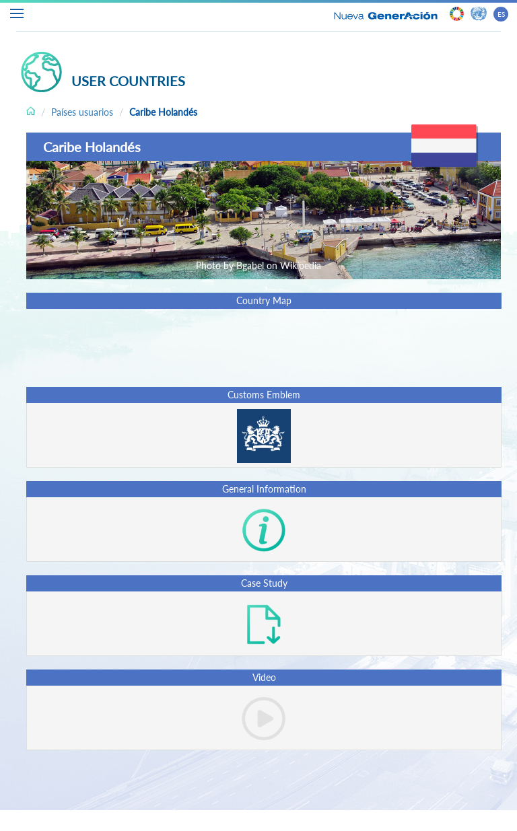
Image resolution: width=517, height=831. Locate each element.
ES (501, 14)
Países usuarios (82, 112)
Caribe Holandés (163, 112)
